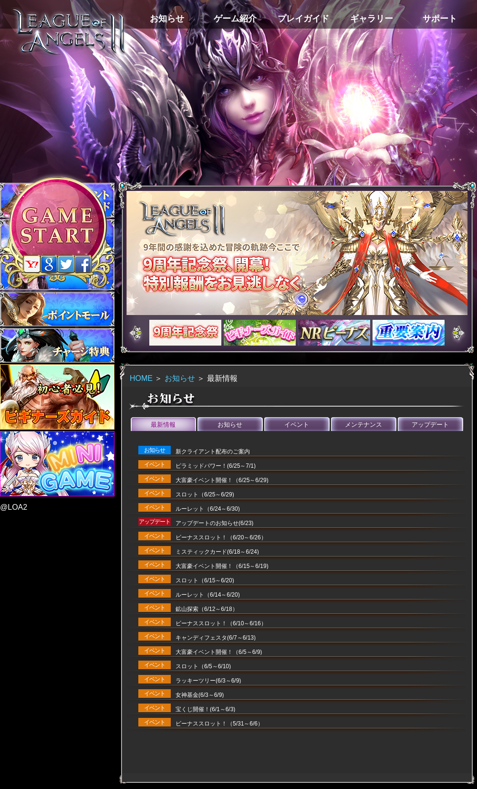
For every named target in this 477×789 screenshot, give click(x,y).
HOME (141, 378)
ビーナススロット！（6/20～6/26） (221, 537)
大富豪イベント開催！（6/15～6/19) (222, 566)
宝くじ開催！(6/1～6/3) (205, 709)
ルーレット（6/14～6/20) (208, 594)
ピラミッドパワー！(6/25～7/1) (216, 466)
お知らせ (180, 378)
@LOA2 (13, 507)
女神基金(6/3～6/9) (200, 695)
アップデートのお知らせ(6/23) (214, 523)
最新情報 (163, 424)
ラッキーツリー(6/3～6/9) (208, 680)
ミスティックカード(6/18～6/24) (217, 551)
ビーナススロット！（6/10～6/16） (221, 623)
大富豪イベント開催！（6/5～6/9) (219, 652)
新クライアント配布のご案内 (213, 451)
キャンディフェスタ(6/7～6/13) (216, 637)
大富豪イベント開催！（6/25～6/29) (222, 480)
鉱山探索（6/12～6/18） (207, 609)
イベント (296, 424)
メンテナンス (363, 424)
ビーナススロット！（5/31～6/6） (219, 723)
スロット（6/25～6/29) (205, 494)
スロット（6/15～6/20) (205, 580)
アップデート (430, 424)
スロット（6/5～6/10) (203, 666)
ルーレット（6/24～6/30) (208, 508)
